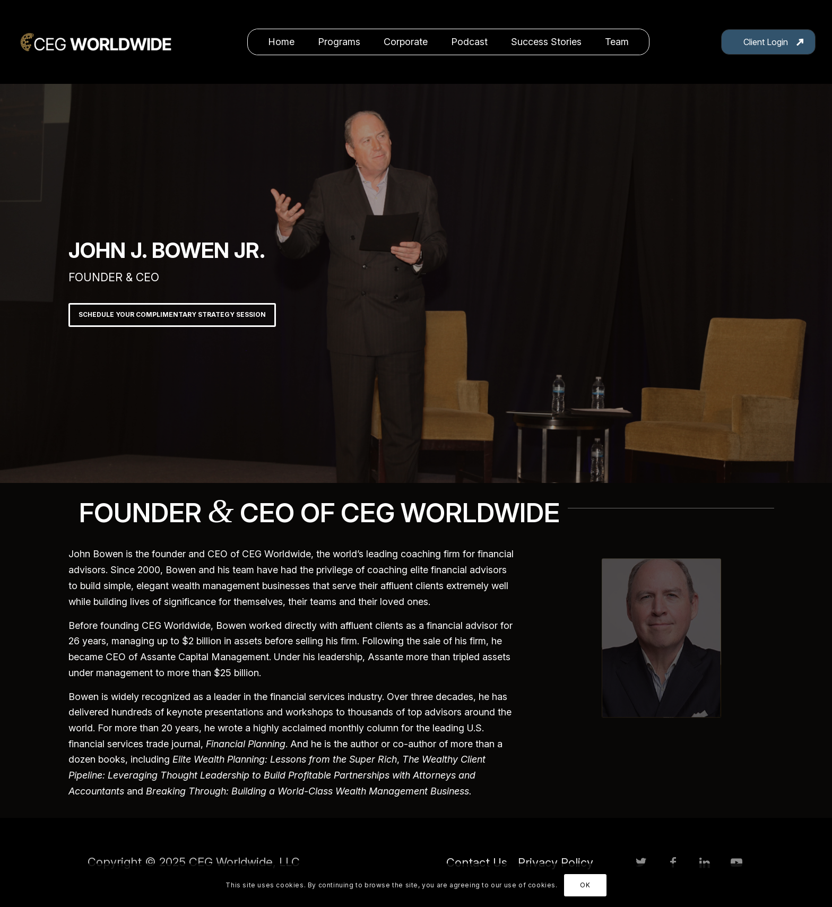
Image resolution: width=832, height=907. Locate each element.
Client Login (765, 42)
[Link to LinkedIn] (705, 862)
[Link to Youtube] (736, 862)
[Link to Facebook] (673, 862)
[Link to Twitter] (641, 862)
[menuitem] (281, 42)
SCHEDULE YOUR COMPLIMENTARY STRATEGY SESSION (172, 314)
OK (585, 885)
